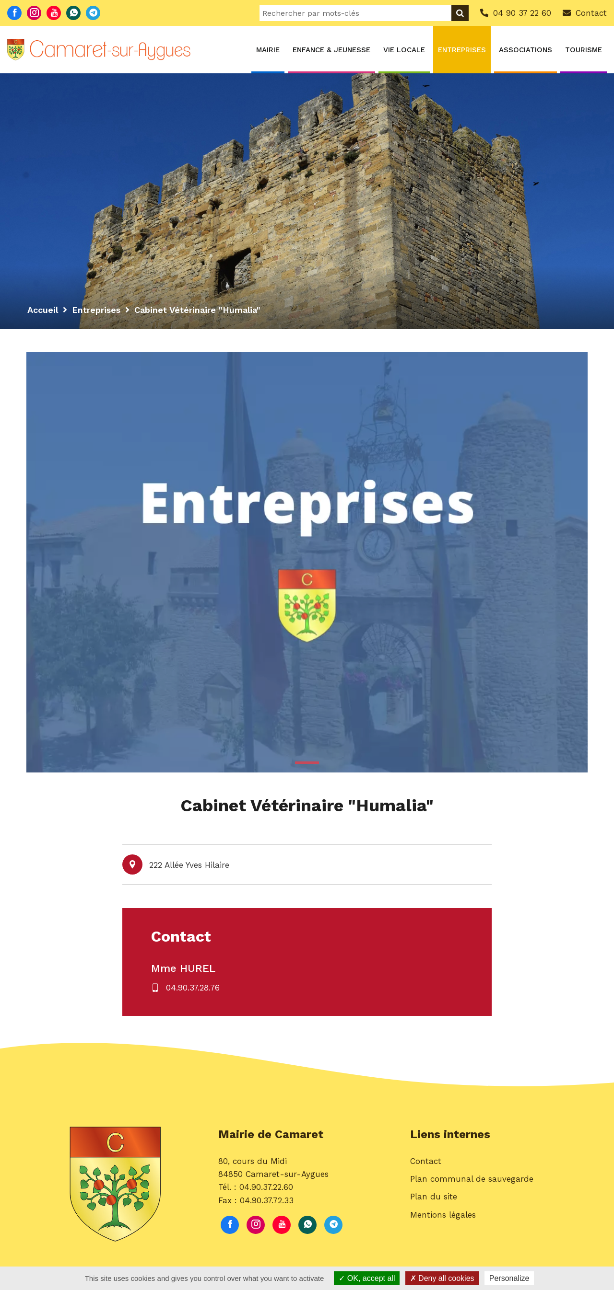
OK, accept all (367, 1278)
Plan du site (433, 1196)
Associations (525, 50)
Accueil (42, 310)
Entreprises (462, 50)
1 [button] (307, 762)
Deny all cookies (442, 1278)
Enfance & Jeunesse (331, 50)
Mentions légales (443, 1215)
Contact (425, 1161)
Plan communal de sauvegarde (471, 1179)
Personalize (509, 1278)
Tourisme (583, 50)
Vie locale (404, 50)
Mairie (268, 50)
